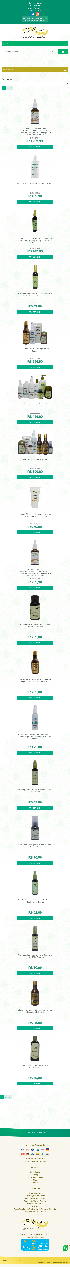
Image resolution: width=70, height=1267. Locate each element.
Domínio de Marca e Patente (35, 1201)
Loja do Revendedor (35, 8)
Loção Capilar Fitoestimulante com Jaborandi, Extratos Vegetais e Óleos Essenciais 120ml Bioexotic (35, 737)
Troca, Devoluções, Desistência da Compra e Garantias (35, 1209)
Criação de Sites (43, 1263)
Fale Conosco (35, 10)
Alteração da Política (35, 1204)
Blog (35, 1180)
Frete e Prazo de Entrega (35, 1198)
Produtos (8, 70)
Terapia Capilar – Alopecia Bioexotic (35, 459)
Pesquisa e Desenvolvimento (35, 1212)
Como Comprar (35, 1193)
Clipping (35, 1175)
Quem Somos (35, 1172)
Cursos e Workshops (35, 1177)
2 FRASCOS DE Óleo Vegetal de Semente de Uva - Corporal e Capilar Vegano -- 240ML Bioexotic (35, 241)
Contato (35, 1183)
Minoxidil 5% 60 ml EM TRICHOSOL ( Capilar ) (35, 183)
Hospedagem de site (60, 1263)
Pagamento (35, 1206)
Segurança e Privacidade (35, 1195)
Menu (5, 44)
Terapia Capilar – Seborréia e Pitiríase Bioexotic (34, 404)
